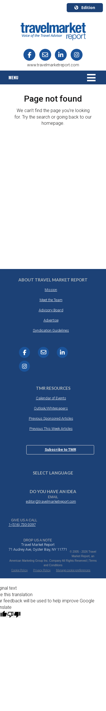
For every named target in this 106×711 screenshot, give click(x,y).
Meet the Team (51, 300)
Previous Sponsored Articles (51, 418)
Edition (84, 7)
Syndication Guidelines (51, 330)
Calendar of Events (51, 398)
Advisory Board (51, 310)
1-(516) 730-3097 (22, 524)
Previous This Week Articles (51, 428)
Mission (51, 290)
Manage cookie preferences (73, 570)
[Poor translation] (14, 614)
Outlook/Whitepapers (51, 408)
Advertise (51, 320)
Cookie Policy (19, 570)
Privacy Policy (42, 570)
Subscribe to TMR (60, 449)
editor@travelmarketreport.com (51, 501)
